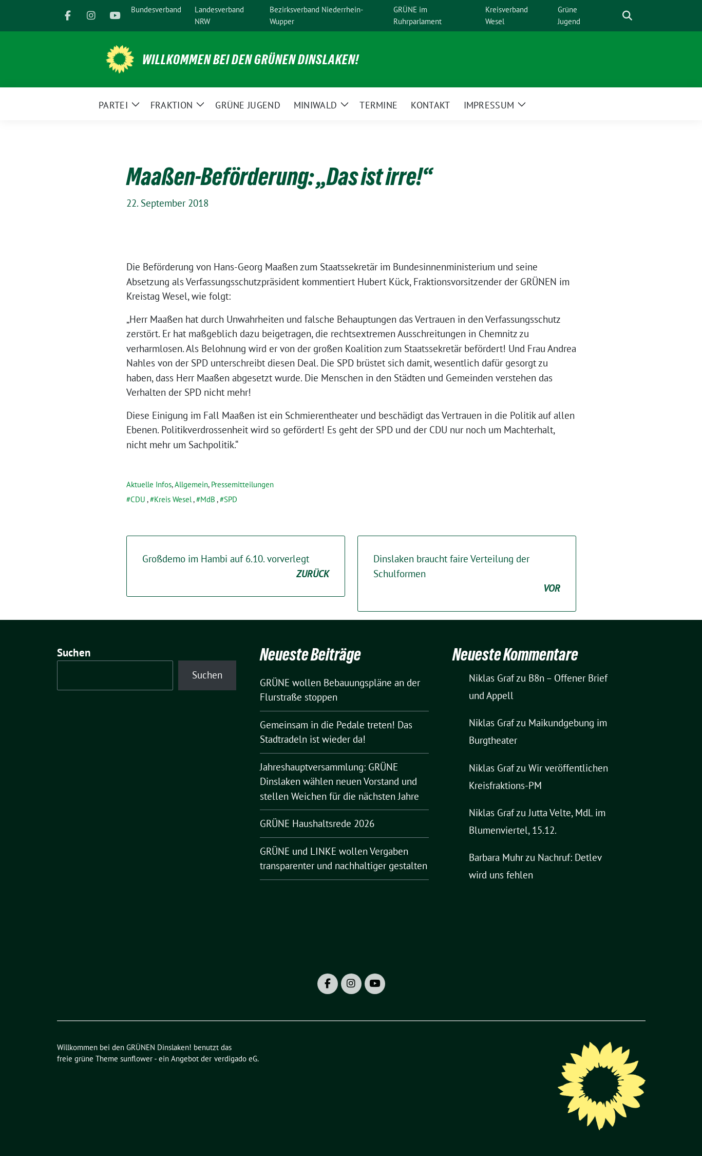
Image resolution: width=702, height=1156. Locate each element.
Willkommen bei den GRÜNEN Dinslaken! (250, 59)
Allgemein (191, 484)
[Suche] (612, 15)
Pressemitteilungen (242, 484)
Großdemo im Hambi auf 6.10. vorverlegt (235, 567)
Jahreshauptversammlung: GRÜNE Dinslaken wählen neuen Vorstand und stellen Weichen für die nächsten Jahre (339, 781)
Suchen (74, 652)
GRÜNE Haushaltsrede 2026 (317, 823)
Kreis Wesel (173, 499)
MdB (207, 499)
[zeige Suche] (627, 15)
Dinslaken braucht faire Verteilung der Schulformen (466, 574)
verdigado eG (235, 1058)
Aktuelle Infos (149, 484)
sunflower (136, 1058)
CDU (137, 499)
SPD (230, 499)
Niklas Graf (491, 678)
